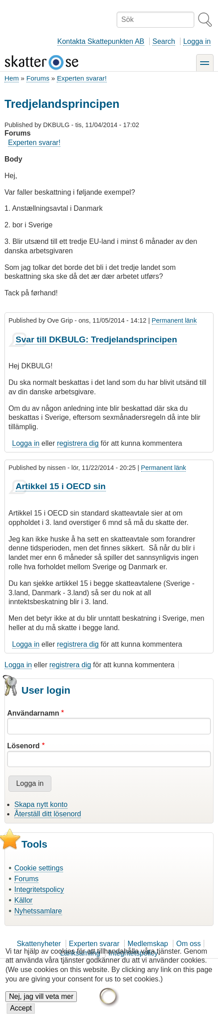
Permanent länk (174, 320)
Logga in (196, 41)
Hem (11, 78)
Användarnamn (33, 713)
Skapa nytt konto (40, 804)
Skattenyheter (39, 943)
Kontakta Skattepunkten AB (100, 41)
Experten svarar (94, 943)
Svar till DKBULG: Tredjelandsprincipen (96, 339)
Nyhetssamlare (38, 911)
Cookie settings (38, 868)
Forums (37, 78)
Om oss (188, 943)
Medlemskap (148, 943)
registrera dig (78, 443)
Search (163, 41)
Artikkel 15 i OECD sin (61, 486)
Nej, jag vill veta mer (41, 1002)
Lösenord (23, 746)
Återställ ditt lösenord (47, 814)
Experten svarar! (81, 78)
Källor (23, 900)
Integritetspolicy (39, 889)
